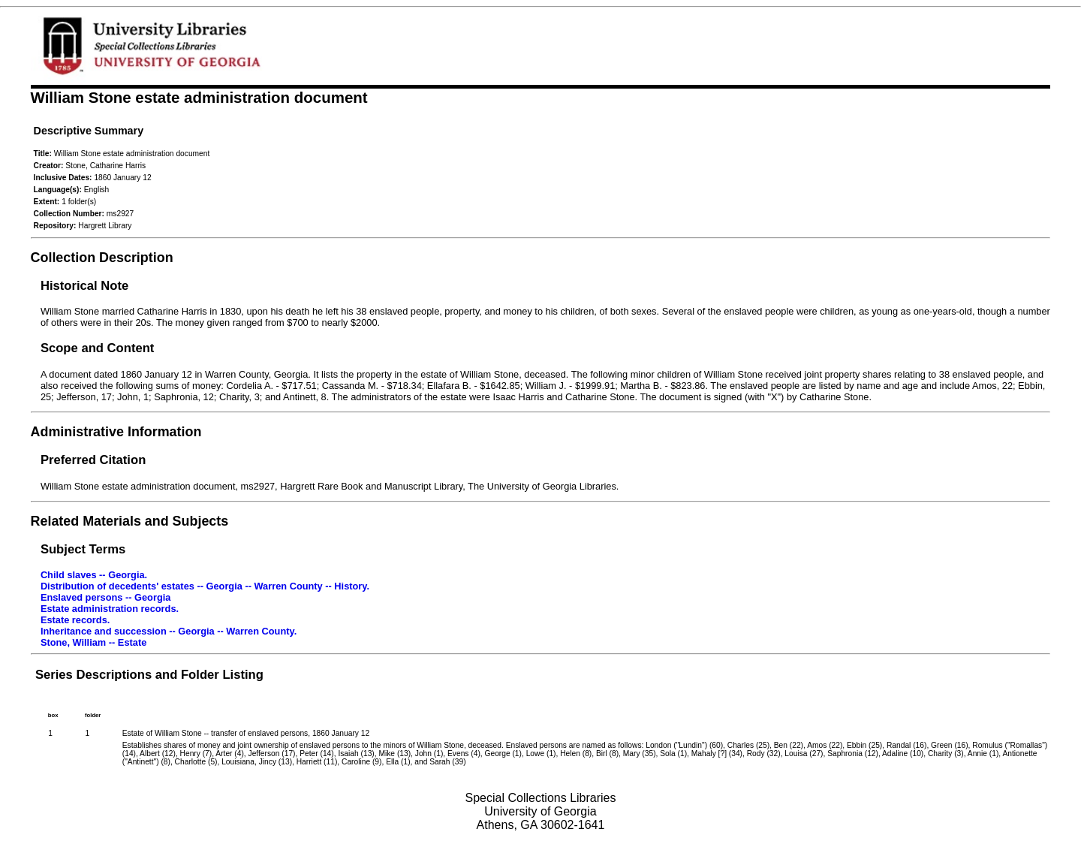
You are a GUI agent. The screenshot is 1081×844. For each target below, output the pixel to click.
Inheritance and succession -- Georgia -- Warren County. (169, 631)
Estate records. (75, 619)
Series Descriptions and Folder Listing (149, 675)
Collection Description (102, 257)
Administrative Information (116, 431)
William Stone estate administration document (199, 97)
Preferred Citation (93, 460)
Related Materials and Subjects (130, 521)
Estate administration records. (110, 608)
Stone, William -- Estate (93, 642)
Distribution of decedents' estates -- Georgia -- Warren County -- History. (205, 586)
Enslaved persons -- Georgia (106, 597)
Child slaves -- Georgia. (94, 574)
